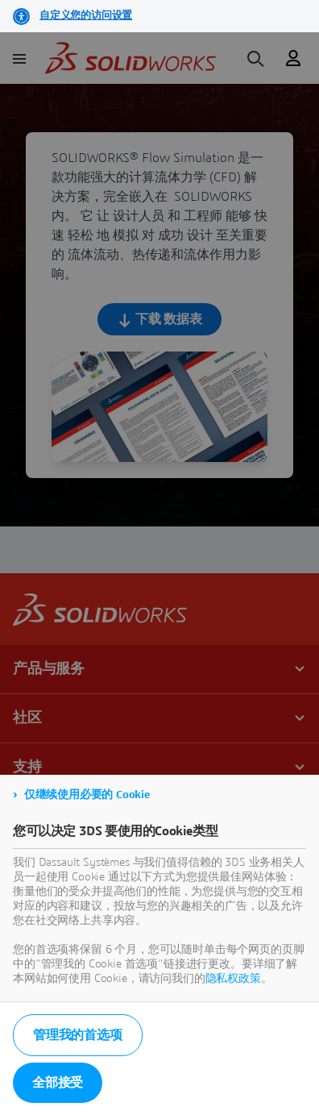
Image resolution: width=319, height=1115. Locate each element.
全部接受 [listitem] (57, 1082)
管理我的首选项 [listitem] (77, 1035)
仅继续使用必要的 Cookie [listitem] (87, 795)
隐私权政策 (233, 978)
